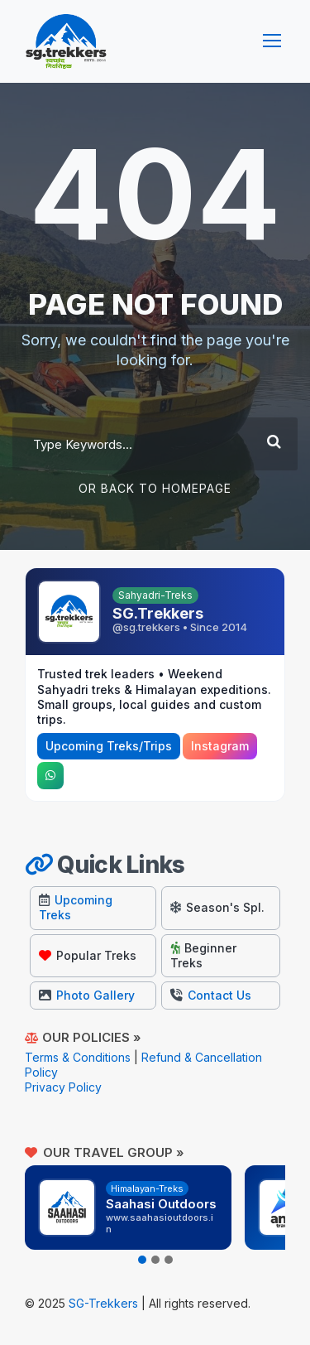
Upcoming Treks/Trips (108, 746)
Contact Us (210, 995)
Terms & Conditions (78, 1057)
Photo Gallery (87, 995)
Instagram (220, 746)
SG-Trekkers (103, 1303)
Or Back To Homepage (155, 488)
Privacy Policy (63, 1087)
